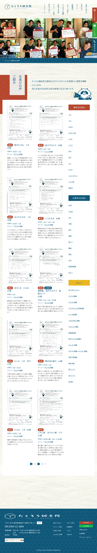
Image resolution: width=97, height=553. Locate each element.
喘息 (70, 253)
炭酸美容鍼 (72, 331)
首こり (70, 271)
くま (20, 151)
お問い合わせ (86, 8)
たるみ (15, 151)
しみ (49, 222)
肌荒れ (70, 187)
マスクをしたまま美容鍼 (76, 307)
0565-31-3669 (18, 526)
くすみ (45, 364)
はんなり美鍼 (18, 154)
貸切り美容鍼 (73, 355)
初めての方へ (49, 8)
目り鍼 (70, 379)
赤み (70, 151)
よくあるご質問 (63, 9)
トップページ (44, 8)
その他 (54, 300)
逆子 (70, 229)
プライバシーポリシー (84, 537)
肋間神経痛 (72, 265)
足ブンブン (72, 373)
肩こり (70, 241)
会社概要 (80, 533)
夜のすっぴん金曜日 (75, 337)
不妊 (70, 259)
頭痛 (70, 235)
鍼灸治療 (71, 361)
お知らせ (82, 7)
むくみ (19, 367)
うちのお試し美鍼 (74, 319)
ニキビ (70, 145)
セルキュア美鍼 (73, 325)
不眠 (70, 223)
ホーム (7, 60)
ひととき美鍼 (49, 151)
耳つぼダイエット (74, 288)
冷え (70, 217)
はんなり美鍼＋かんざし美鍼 (78, 349)
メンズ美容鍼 (73, 313)
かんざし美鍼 (73, 343)
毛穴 (70, 157)
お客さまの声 (58, 8)
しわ (44, 149)
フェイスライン (73, 175)
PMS (70, 205)
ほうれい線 (47, 438)
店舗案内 (72, 7)
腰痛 (70, 247)
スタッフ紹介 (68, 8)
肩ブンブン (72, 367)
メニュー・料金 (54, 9)
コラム (77, 6)
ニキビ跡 (60, 438)
